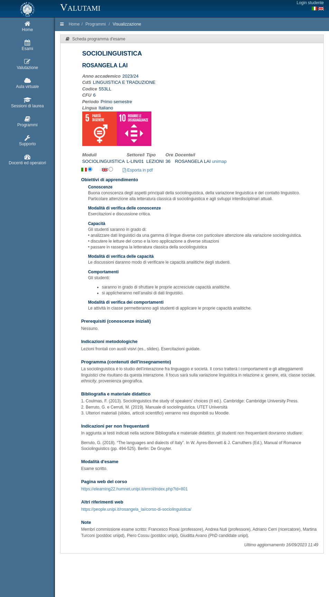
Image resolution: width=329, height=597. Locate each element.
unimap (219, 161)
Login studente (310, 2)
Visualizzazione (127, 24)
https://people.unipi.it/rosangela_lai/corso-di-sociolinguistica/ (136, 509)
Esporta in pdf (138, 170)
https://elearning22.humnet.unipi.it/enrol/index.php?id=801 (134, 489)
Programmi (95, 24)
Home (74, 24)
